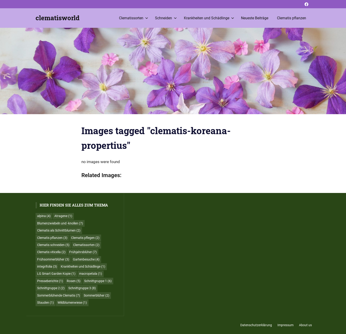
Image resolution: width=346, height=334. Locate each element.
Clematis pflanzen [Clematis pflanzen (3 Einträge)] (52, 238)
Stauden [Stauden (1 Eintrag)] (45, 302)
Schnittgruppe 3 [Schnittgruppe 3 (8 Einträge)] (82, 288)
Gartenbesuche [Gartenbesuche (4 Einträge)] (86, 259)
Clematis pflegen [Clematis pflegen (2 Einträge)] (85, 238)
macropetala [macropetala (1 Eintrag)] (90, 273)
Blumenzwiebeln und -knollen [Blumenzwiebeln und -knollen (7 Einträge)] (60, 223)
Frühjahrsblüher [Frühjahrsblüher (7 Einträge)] (83, 252)
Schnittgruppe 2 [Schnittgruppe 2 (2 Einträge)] (51, 288)
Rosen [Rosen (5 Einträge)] (73, 281)
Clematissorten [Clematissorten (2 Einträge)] (86, 245)
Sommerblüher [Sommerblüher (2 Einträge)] (96, 295)
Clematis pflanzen (291, 18)
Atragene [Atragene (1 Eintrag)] (63, 216)
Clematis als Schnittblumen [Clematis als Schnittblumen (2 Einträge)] (58, 230)
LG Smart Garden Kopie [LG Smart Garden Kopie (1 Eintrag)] (56, 273)
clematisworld (58, 18)
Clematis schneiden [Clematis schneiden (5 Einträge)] (53, 245)
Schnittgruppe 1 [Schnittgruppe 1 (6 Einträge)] (98, 281)
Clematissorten (133, 18)
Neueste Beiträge (254, 18)
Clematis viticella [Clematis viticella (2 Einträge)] (51, 252)
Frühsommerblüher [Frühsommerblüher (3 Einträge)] (53, 259)
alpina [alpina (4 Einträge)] (44, 216)
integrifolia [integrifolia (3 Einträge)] (47, 266)
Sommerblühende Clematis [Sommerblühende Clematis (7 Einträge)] (58, 295)
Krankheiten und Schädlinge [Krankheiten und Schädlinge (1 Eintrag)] (83, 266)
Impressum (285, 325)
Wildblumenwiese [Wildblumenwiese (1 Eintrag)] (72, 302)
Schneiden (166, 18)
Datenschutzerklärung (256, 325)
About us (305, 325)
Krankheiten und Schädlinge (209, 18)
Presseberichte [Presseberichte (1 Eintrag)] (50, 281)
